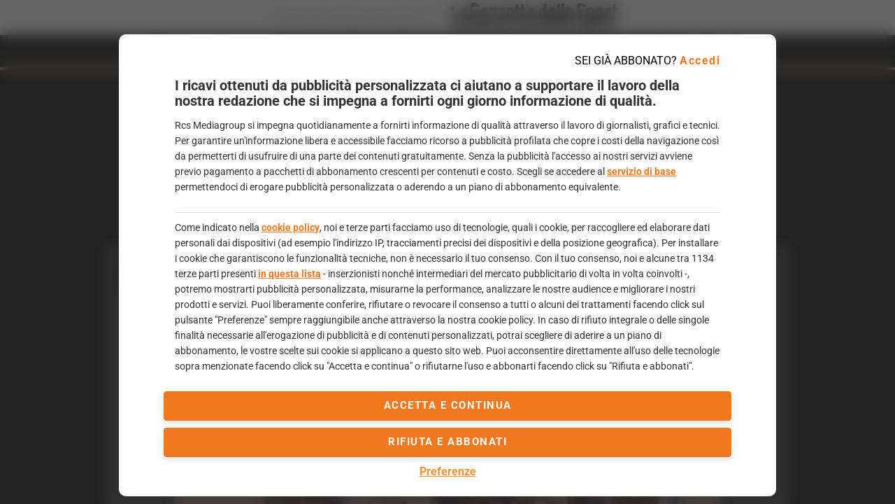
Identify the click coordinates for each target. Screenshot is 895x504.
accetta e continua (448, 405)
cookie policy (291, 227)
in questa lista (289, 273)
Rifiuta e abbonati (447, 441)
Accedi (700, 60)
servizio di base (641, 171)
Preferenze (448, 471)
